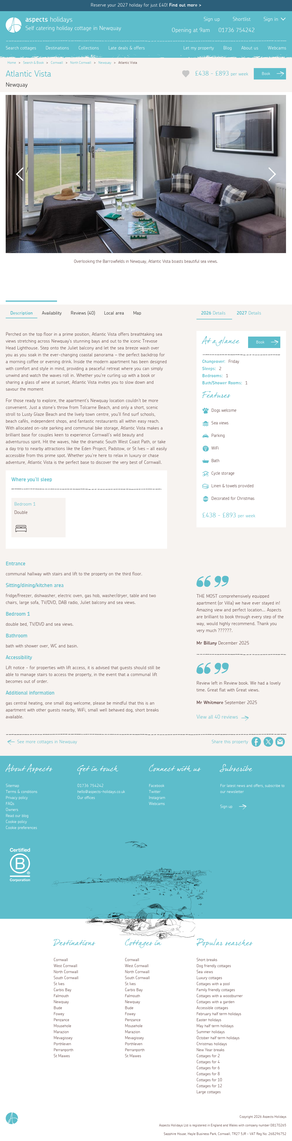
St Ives (59, 984)
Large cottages (208, 1092)
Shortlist (242, 19)
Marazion (61, 1032)
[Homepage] (13, 25)
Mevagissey (63, 1038)
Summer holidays (210, 1032)
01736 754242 (90, 786)
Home (11, 62)
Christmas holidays (211, 1044)
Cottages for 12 (209, 1086)
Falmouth (61, 996)
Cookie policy (16, 822)
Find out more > (185, 5)
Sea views (204, 972)
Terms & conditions (21, 792)
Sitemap (12, 786)
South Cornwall (66, 978)
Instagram (281, 30)
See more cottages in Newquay (47, 742)
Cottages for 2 (208, 1056)
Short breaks (206, 960)
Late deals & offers (126, 48)
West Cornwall (65, 966)
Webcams (277, 48)
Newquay (104, 62)
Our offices (86, 798)
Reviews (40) (83, 313)
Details (213, 313)
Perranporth (63, 1050)
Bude (58, 1008)
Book (266, 74)
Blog (227, 48)
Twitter (272, 30)
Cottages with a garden (215, 1002)
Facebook (263, 30)
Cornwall (57, 62)
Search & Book (33, 62)
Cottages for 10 (209, 1080)
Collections (88, 48)
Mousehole (62, 1026)
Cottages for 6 (208, 1068)
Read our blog (17, 816)
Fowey (59, 1014)
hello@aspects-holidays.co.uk (101, 792)
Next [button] (272, 174)
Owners (12, 810)
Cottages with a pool (213, 984)
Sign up (212, 19)
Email (280, 742)
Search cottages (21, 48)
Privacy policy (17, 798)
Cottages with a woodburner (219, 996)
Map (137, 313)
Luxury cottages (209, 978)
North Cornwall (80, 62)
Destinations (57, 48)
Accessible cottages (212, 1008)
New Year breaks (210, 1050)
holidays (48, 19)
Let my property (198, 48)
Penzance (61, 1020)
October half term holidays (218, 1038)
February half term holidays (218, 1014)
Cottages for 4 (208, 1062)
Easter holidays (208, 1020)
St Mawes (62, 1056)
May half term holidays (215, 1026)
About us (249, 48)
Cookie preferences (21, 828)
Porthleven (62, 1044)
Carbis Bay (62, 990)
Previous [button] (20, 174)
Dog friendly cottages (213, 966)
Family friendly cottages (215, 990)
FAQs (10, 804)
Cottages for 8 (208, 1074)
